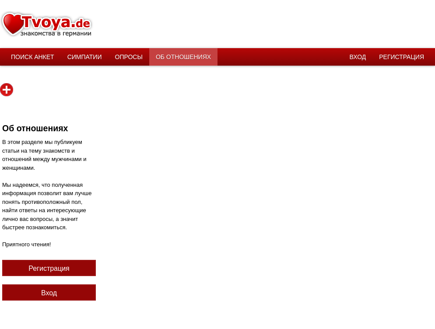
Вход (358, 56)
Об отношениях (183, 56)
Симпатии (84, 56)
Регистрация (401, 56)
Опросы (129, 56)
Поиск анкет (32, 56)
